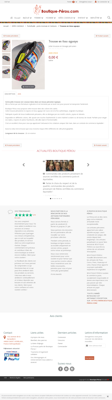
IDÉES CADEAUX (65, 18)
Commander (62, 346)
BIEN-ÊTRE (95, 18)
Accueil (17, 18)
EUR (6, 2)
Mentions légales (15, 378)
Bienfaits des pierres (39, 340)
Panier (71, 2)
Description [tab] (10, 94)
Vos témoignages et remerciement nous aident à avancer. (41, 359)
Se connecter (102, 2)
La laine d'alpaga (37, 343)
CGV (5, 378)
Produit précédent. (10, 36)
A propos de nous (37, 337)
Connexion (62, 337)
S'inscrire (61, 340)
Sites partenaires (28, 378)
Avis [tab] (19, 94)
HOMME (49, 18)
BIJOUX (26, 18)
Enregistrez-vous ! (85, 2)
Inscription (89, 358)
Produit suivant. (102, 36)
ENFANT (81, 18)
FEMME (37, 18)
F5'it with (105, 380)
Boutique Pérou (95, 380)
